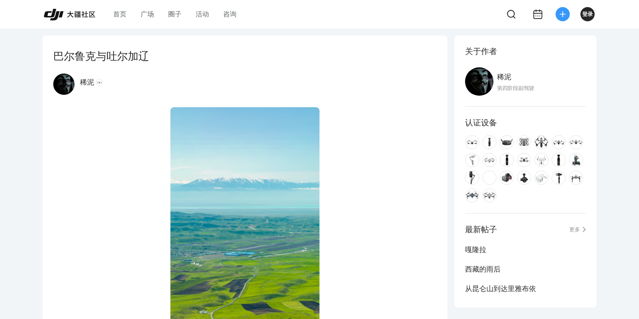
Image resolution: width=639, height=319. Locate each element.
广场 (147, 14)
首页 (119, 14)
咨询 (230, 14)
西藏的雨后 (483, 269)
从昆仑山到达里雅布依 (500, 288)
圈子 (174, 14)
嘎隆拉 (475, 249)
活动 (202, 14)
